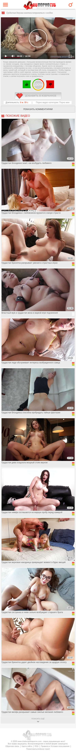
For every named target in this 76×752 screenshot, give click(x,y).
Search (71, 5)
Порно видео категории (47, 102)
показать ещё (37, 719)
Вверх (69, 702)
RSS (37, 746)
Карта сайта (27, 746)
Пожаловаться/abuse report (38, 749)
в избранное (38, 95)
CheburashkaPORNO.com (40, 5)
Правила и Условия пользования (55, 746)
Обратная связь (12, 746)
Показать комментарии (38, 109)
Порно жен (64, 102)
